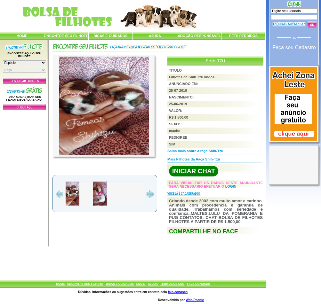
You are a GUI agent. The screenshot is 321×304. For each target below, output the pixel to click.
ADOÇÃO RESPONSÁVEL (199, 36)
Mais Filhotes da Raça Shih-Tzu (193, 159)
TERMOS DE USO (172, 283)
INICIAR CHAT (193, 171)
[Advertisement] (24, 177)
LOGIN (231, 186)
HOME (22, 36)
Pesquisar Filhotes (24, 81)
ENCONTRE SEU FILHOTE (66, 36)
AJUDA (155, 36)
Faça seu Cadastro (294, 47)
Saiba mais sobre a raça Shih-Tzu (195, 151)
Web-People (195, 300)
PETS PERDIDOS (243, 36)
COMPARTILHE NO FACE (203, 231)
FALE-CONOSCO (198, 283)
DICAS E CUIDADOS (110, 36)
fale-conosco (178, 292)
